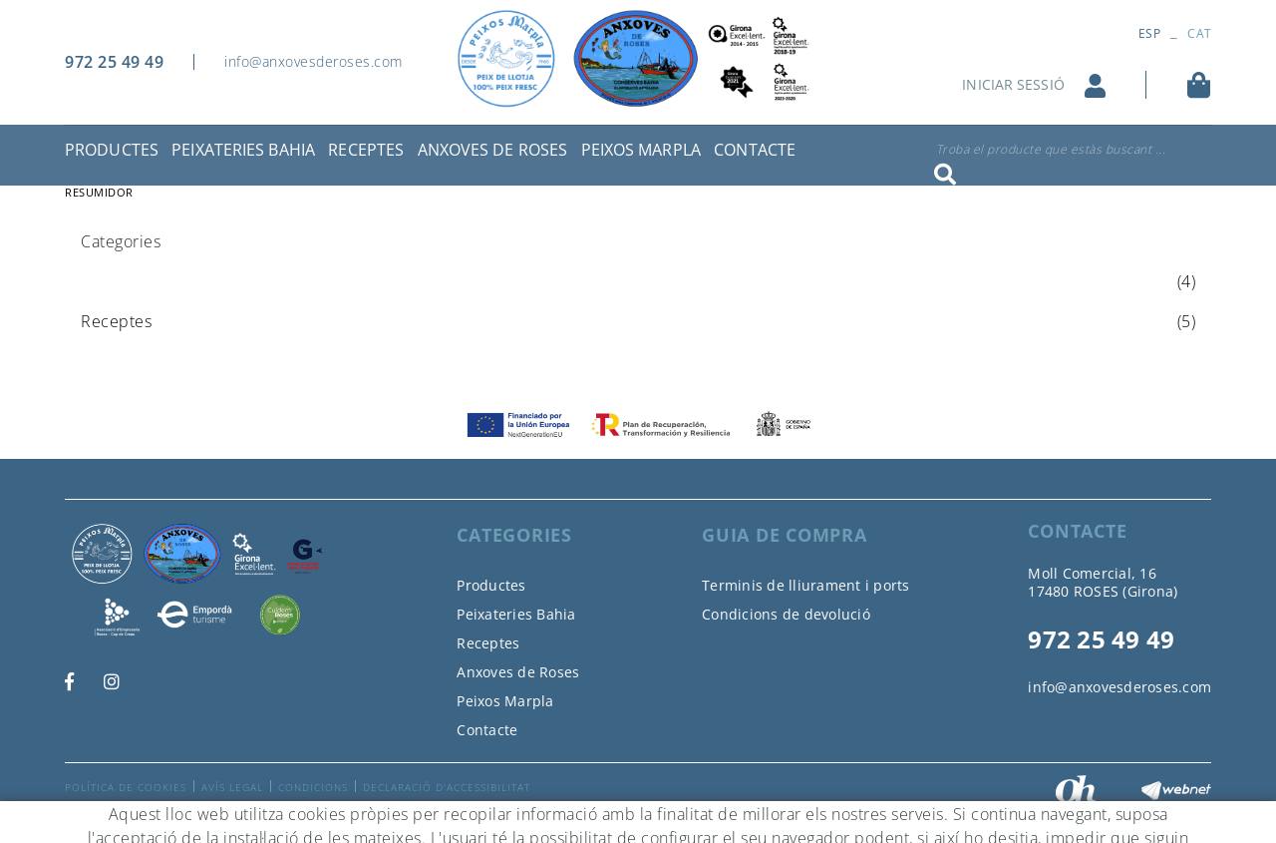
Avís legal (232, 787)
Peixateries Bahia (516, 614)
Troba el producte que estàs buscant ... (1051, 149)
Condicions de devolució (786, 614)
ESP (1149, 33)
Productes (491, 585)
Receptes (488, 642)
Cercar (945, 175)
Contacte (487, 729)
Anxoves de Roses (518, 671)
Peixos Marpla (505, 700)
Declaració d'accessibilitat (446, 787)
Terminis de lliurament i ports (806, 585)
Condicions (313, 787)
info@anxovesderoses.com (313, 61)
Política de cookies (125, 787)
